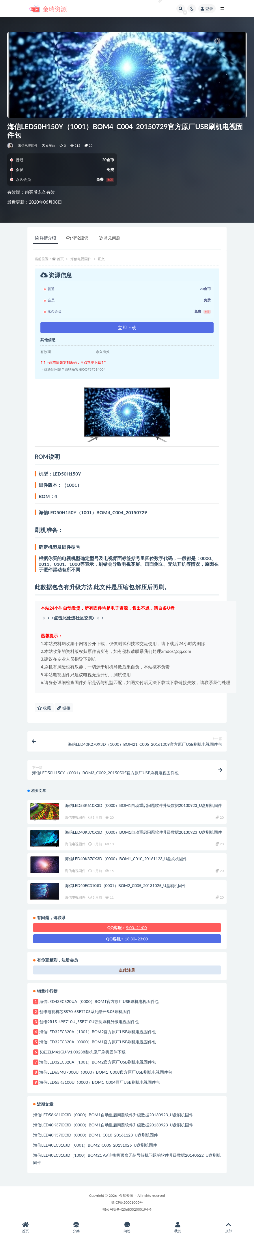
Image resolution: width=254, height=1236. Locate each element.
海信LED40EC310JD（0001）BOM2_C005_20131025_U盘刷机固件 (125, 885)
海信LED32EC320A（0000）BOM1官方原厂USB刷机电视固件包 (97, 1041)
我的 (177, 1227)
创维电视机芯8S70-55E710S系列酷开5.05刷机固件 (85, 1011)
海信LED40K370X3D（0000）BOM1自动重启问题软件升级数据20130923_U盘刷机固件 (143, 832)
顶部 (228, 1227)
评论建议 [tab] (77, 237)
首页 (60, 259)
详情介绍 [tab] (46, 237)
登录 (207, 8)
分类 (76, 1227)
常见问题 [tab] (109, 237)
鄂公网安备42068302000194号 (126, 1209)
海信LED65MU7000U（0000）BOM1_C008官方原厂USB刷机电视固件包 (105, 1072)
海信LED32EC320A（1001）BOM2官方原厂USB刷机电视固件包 (97, 1031)
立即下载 (127, 327)
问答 (127, 1227)
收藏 (44, 707)
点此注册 (127, 970)
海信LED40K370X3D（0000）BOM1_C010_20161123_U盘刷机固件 (126, 858)
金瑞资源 (126, 1195)
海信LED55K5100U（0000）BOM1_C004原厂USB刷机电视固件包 (99, 1082)
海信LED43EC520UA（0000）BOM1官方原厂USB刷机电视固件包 (99, 1001)
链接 (63, 707)
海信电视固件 (28, 145)
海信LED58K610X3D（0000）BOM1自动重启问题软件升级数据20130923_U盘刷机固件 (143, 805)
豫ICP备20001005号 (127, 1202)
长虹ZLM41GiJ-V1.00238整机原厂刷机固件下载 (82, 1051)
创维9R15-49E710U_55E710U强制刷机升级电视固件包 (89, 1021)
